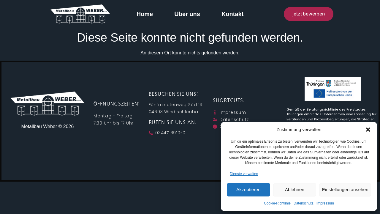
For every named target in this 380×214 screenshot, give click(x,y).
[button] (368, 130)
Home (145, 14)
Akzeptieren (248, 189)
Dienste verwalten (244, 174)
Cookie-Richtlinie (277, 203)
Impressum (325, 203)
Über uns (187, 14)
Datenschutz (304, 203)
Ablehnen (294, 189)
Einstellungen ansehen (345, 189)
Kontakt (232, 14)
